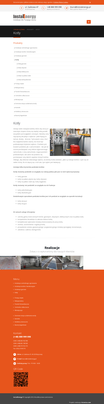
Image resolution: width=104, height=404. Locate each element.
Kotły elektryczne (23, 72)
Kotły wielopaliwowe (24, 80)
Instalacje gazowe (21, 56)
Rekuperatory (19, 88)
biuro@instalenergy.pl (80, 7)
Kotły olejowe (22, 68)
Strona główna (19, 29)
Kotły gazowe (22, 64)
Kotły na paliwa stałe (24, 76)
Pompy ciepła (19, 84)
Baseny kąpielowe (21, 115)
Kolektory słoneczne (21, 111)
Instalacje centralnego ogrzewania (26, 48)
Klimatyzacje (19, 99)
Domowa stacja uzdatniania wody (26, 103)
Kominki (17, 107)
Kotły (17, 60)
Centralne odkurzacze (22, 96)
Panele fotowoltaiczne (22, 92)
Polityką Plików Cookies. (61, 2)
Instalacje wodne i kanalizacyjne (25, 52)
